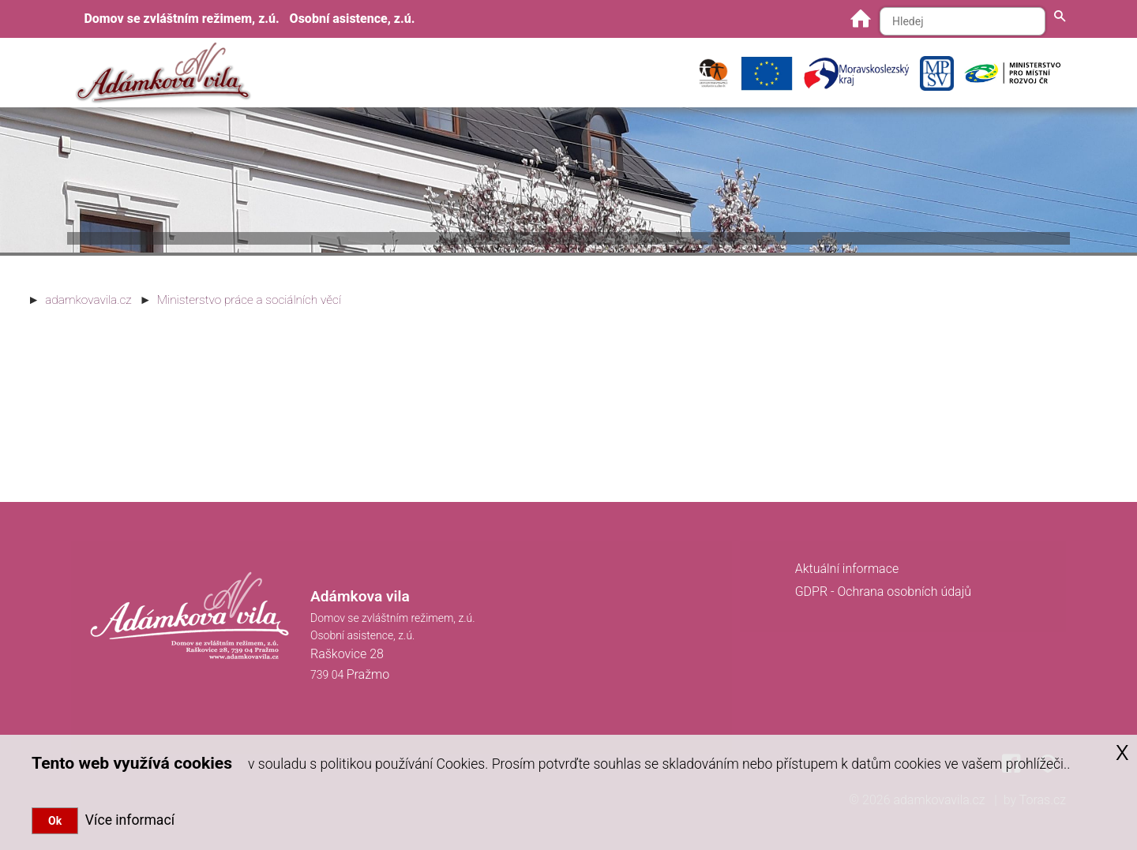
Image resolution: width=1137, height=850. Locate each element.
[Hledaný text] (962, 21)
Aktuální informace (847, 568)
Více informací (126, 820)
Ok (55, 820)
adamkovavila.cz (88, 300)
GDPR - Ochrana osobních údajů (883, 591)
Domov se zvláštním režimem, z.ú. (181, 18)
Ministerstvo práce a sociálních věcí (249, 300)
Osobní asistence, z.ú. (352, 18)
